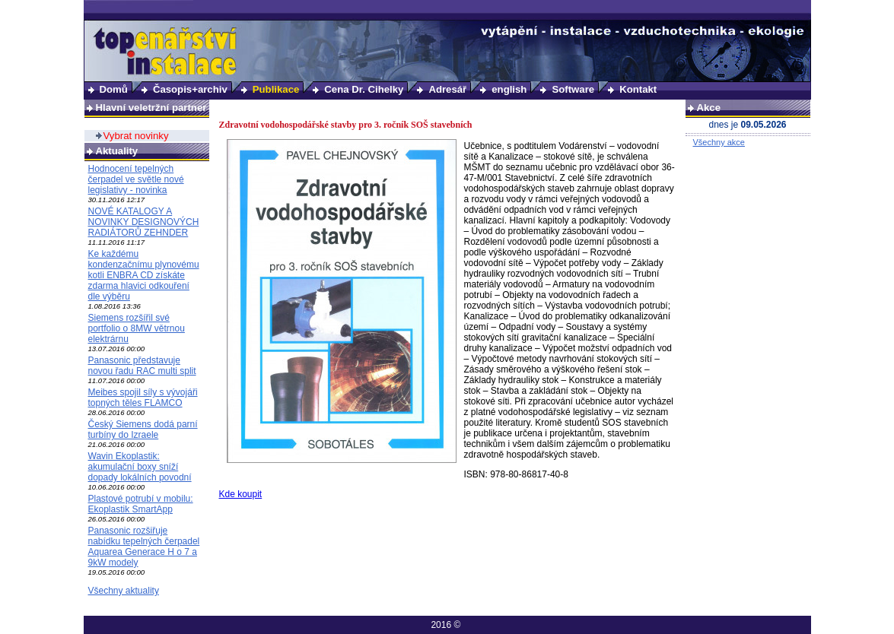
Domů (114, 89)
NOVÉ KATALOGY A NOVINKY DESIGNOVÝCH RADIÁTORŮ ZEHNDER (143, 222)
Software (573, 89)
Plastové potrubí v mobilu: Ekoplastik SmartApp (140, 504)
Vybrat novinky (136, 135)
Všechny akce (719, 142)
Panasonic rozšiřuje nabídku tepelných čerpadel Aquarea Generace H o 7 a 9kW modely (144, 546)
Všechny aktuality (123, 590)
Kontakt (638, 89)
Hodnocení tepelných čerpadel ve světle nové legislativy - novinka (136, 179)
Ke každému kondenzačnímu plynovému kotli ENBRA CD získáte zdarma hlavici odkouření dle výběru (143, 275)
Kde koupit (240, 494)
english (509, 89)
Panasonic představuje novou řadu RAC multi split (142, 365)
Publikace (276, 89)
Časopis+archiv (190, 89)
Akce (709, 107)
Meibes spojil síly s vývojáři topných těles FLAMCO (143, 397)
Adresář (447, 89)
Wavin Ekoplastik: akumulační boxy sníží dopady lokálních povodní (140, 467)
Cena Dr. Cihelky (363, 89)
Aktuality (117, 151)
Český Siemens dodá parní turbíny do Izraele (143, 429)
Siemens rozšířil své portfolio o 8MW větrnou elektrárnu (136, 328)
